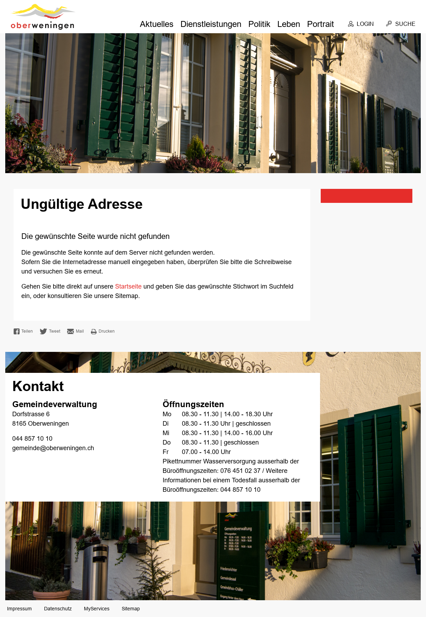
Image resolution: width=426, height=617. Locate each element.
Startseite (128, 286)
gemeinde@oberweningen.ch (53, 448)
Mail (75, 331)
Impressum (19, 608)
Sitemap (131, 608)
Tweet (50, 331)
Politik (259, 24)
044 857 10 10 (32, 438)
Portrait (320, 24)
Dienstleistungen (210, 24)
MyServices (96, 608)
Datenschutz (58, 608)
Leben (288, 24)
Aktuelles (156, 24)
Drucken (103, 331)
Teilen (23, 331)
